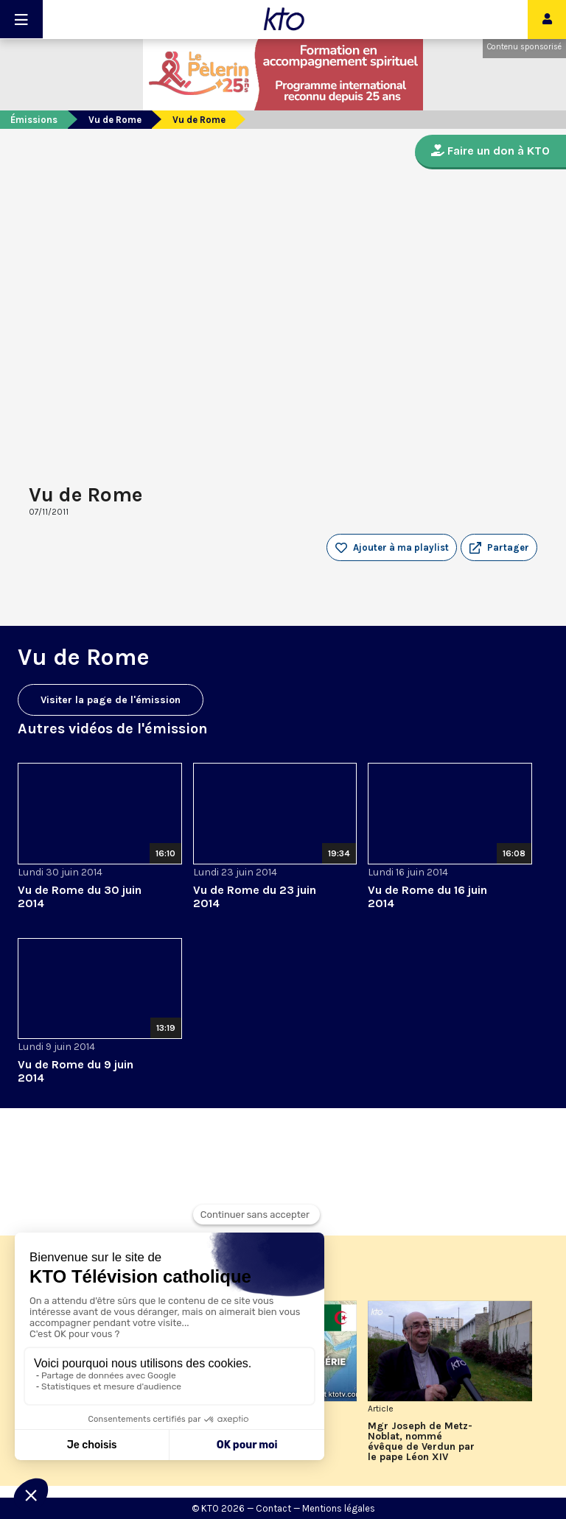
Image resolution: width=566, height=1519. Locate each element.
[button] (499, 548)
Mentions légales (338, 1508)
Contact (273, 1508)
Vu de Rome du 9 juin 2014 (75, 1071)
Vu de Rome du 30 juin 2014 (80, 896)
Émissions (33, 119)
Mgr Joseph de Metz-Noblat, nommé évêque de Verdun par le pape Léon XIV (421, 1441)
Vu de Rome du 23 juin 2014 (254, 896)
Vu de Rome (115, 119)
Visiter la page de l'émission (111, 700)
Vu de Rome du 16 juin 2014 (427, 896)
